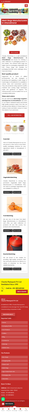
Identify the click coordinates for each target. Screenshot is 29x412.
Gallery (4, 333)
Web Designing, (24, 407)
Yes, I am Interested (14, 115)
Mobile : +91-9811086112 (7, 395)
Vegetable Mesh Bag (10, 177)
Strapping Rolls (6, 361)
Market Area (5, 347)
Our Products (6, 329)
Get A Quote (14, 52)
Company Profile (7, 326)
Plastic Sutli (5, 364)
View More (5, 379)
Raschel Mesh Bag (9, 254)
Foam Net (6, 139)
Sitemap (4, 344)
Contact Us (5, 340)
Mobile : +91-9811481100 (7, 392)
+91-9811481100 (5, 1)
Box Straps (5, 357)
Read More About (8, 314)
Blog (3, 337)
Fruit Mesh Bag (8, 216)
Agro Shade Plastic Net (8, 371)
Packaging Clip (6, 375)
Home (4, 322)
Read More (8, 154)
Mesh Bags (5, 368)
